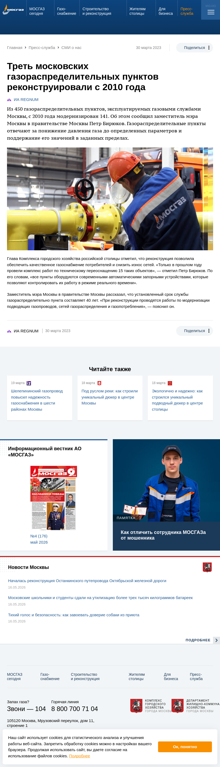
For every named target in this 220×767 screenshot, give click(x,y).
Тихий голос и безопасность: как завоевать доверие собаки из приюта (73, 615)
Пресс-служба (196, 676)
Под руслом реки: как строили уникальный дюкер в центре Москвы (110, 397)
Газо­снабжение (50, 676)
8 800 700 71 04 (74, 708)
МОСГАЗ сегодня (14, 676)
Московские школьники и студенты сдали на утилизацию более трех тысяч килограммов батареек (100, 597)
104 (40, 708)
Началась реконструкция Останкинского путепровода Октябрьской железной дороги (87, 580)
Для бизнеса (171, 676)
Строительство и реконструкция (85, 676)
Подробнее (79, 756)
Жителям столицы (137, 676)
